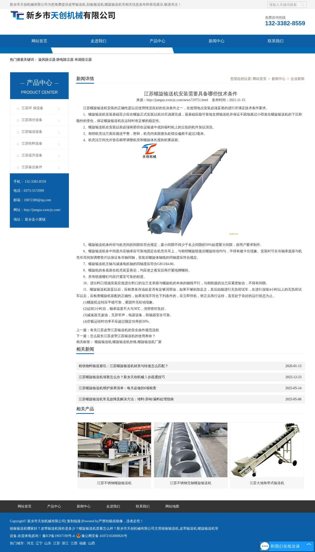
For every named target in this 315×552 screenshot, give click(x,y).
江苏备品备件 (32, 167)
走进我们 (98, 41)
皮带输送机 (77, 4)
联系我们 (276, 41)
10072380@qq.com (37, 200)
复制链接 (74, 521)
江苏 (56, 543)
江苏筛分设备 (32, 120)
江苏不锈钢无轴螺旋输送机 (190, 483)
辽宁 (39, 543)
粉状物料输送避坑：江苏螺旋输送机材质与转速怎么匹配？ (123, 366)
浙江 (65, 543)
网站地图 (172, 506)
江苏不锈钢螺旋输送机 (114, 483)
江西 (74, 543)
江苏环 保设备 (32, 108)
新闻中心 (216, 41)
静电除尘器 (65, 59)
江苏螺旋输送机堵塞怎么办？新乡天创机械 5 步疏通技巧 (122, 377)
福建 (82, 543)
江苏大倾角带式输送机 (267, 483)
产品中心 (157, 41)
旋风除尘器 (47, 59)
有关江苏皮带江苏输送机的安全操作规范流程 (124, 330)
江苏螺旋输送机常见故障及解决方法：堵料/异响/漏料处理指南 (126, 399)
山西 (91, 543)
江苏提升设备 (32, 155)
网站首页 (39, 41)
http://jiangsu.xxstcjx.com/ (42, 210)
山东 (47, 543)
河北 (30, 543)
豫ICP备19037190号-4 (58, 536)
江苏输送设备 (32, 132)
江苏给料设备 (32, 143)
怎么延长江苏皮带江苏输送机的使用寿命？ (123, 336)
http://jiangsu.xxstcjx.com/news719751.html (177, 100)
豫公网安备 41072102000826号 (101, 536)
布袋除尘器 (83, 59)
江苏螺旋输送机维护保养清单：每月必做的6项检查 (117, 388)
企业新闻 (297, 79)
